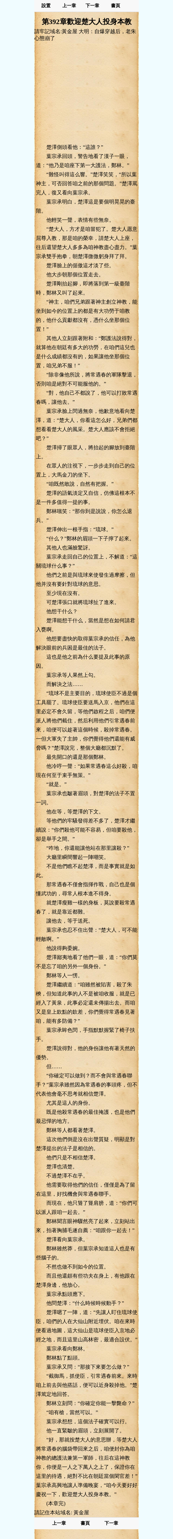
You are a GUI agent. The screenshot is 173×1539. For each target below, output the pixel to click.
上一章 (69, 5)
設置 (46, 5)
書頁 (115, 5)
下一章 (92, 5)
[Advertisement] (86, 92)
